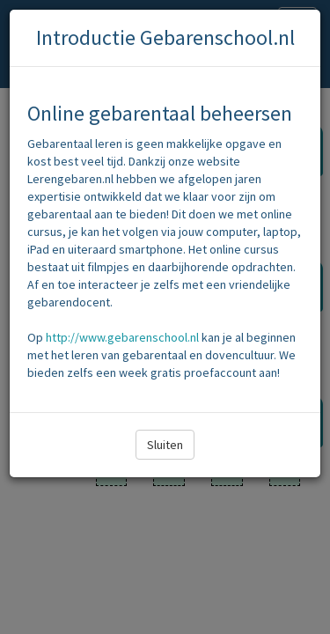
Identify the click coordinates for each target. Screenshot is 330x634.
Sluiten (165, 445)
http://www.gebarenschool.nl (122, 337)
